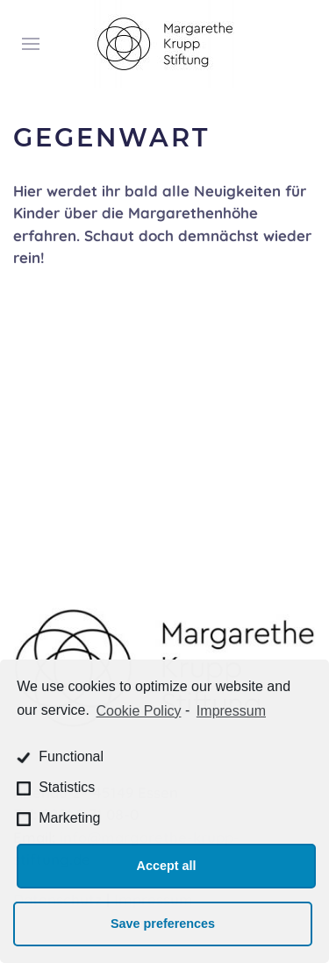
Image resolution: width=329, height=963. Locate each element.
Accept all (167, 866)
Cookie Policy (139, 710)
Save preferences (163, 924)
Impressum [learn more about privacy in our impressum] (231, 710)
